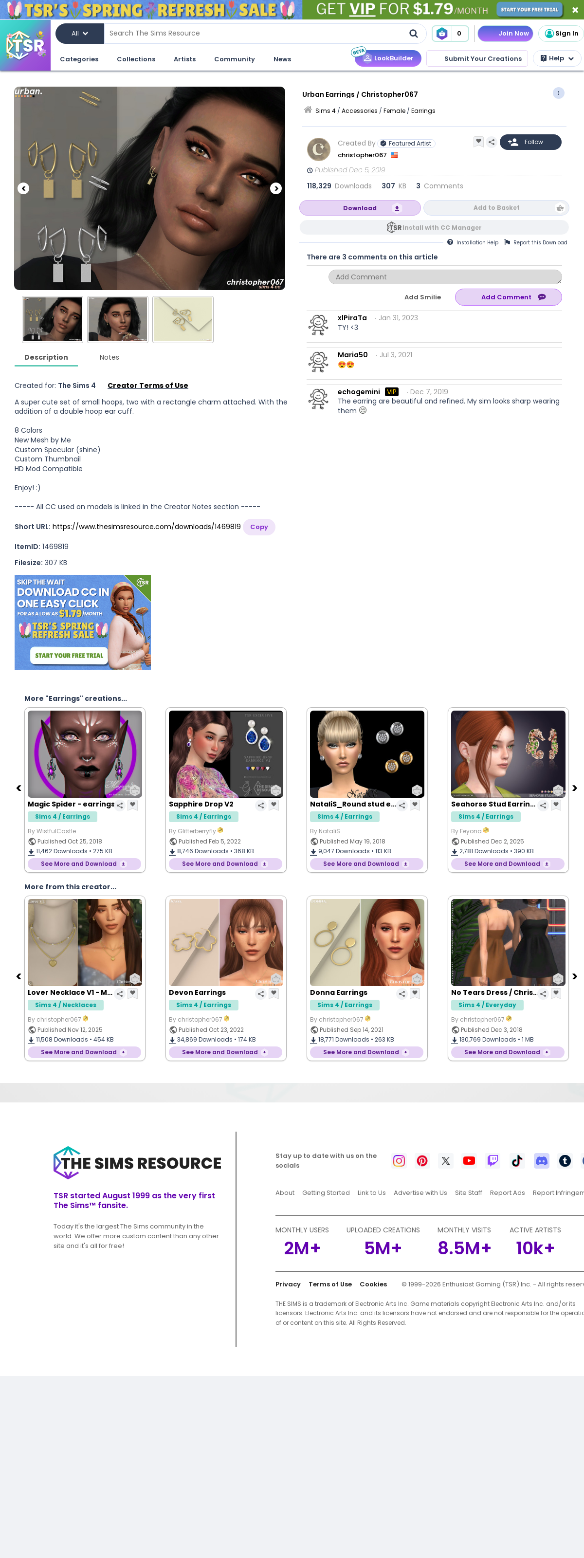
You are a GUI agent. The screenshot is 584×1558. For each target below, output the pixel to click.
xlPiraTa (352, 318)
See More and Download (79, 864)
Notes (109, 357)
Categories (79, 59)
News (282, 59)
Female (394, 111)
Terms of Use (330, 1284)
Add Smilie (422, 297)
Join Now (513, 33)
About (284, 1192)
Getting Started (326, 1192)
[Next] (276, 188)
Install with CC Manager (442, 227)
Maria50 (353, 355)
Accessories (360, 111)
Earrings (423, 111)
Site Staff (468, 1192)
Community (234, 59)
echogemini (359, 392)
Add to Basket (497, 207)
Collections (136, 59)
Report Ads (507, 1192)
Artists (185, 59)
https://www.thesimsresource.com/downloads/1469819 (147, 527)
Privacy (288, 1284)
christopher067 (363, 155)
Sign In (561, 33)
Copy (259, 527)
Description (46, 357)
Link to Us (372, 1192)
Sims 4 (325, 111)
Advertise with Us (420, 1192)
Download (360, 208)
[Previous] (23, 188)
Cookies (373, 1284)
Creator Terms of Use (148, 385)
